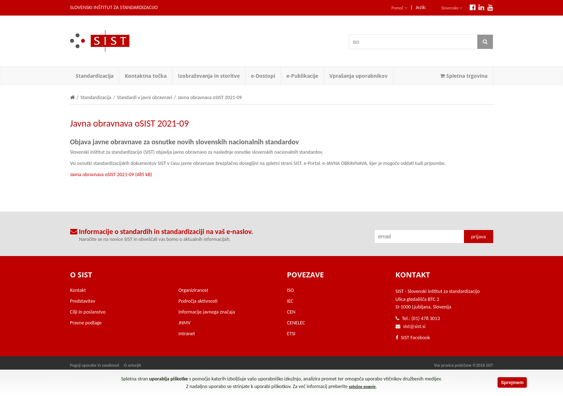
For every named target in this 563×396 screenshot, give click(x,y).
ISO (290, 290)
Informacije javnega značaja (207, 312)
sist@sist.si (414, 326)
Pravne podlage (86, 323)
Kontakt (78, 290)
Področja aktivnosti (198, 301)
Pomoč (400, 7)
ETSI (291, 334)
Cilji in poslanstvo (88, 312)
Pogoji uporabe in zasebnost (94, 365)
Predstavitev (82, 301)
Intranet (187, 334)
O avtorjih (132, 365)
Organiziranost (193, 290)
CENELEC (296, 323)
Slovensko (451, 7)
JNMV (185, 323)
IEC (290, 301)
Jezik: (420, 7)
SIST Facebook (413, 338)
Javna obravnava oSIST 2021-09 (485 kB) (111, 174)
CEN (291, 312)
